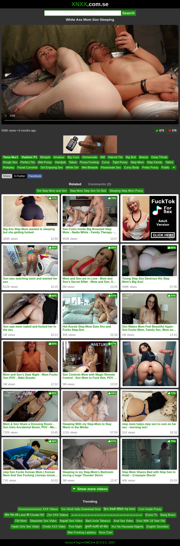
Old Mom (21, 520)
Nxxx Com (105, 532)
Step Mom (137, 162)
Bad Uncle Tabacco (98, 520)
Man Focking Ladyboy (82, 532)
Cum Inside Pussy (150, 509)
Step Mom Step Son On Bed (88, 190)
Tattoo (169, 162)
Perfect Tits (27, 162)
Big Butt (131, 157)
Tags (78, 542)
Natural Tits (115, 157)
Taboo (73, 162)
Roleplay (8, 167)
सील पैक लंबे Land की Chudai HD (24, 515)
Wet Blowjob (90, 167)
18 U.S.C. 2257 (105, 542)
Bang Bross (167, 515)
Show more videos (90, 489)
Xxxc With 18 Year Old (150, 520)
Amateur (58, 157)
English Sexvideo (157, 526)
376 (172, 130)
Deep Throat (159, 157)
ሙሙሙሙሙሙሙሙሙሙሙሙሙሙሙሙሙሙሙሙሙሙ (106, 515)
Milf (102, 157)
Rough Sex (10, 162)
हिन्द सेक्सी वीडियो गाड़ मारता (119, 509)
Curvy (105, 162)
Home (69, 542)
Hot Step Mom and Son (52, 190)
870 (160, 130)
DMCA (88, 542)
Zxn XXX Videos (57, 515)
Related (75, 184)
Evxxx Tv (151, 515)
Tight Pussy (120, 162)
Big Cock (73, 157)
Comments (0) (99, 184)
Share (7, 176)
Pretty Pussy (150, 167)
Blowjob (45, 157)
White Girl (72, 167)
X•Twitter (19, 176)
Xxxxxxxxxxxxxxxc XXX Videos (38, 509)
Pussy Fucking (89, 162)
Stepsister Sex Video (43, 520)
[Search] (82, 13)
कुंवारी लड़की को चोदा (96, 526)
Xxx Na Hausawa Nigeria (127, 526)
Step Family (154, 162)
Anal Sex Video (123, 520)
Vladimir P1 (29, 157)
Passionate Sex (111, 167)
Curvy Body (131, 167)
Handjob (60, 162)
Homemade (89, 157)
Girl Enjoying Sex (52, 167)
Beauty (143, 157)
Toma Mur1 (10, 157)
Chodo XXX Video (54, 526)
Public (165, 167)
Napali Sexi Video (71, 520)
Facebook (35, 176)
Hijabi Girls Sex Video (25, 526)
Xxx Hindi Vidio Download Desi (80, 509)
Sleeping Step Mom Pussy (126, 190)
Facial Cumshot (27, 167)
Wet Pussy (45, 162)
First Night (75, 526)
